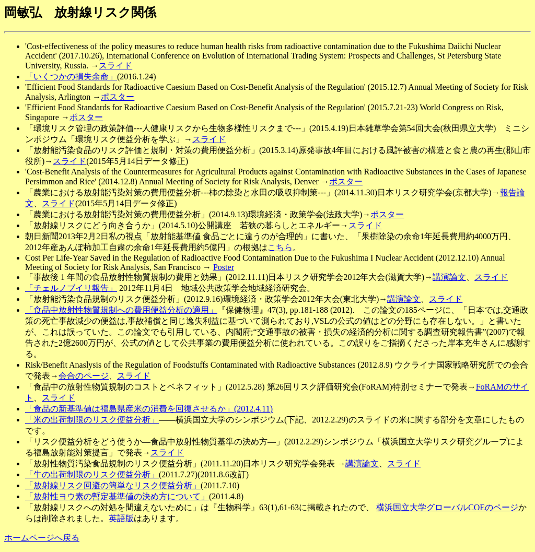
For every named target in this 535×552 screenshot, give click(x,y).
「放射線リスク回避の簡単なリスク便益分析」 (113, 485)
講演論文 (449, 277)
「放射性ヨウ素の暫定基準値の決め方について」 (117, 496)
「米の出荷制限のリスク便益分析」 (92, 419)
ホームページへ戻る (41, 537)
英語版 (121, 518)
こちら (280, 247)
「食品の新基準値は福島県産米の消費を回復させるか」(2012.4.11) (149, 408)
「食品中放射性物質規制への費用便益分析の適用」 (121, 310)
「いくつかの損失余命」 (71, 76)
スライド (115, 65)
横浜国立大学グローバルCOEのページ (447, 507)
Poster (223, 267)
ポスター (117, 96)
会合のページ (84, 375)
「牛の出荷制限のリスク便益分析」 (92, 474)
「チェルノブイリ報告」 (71, 288)
